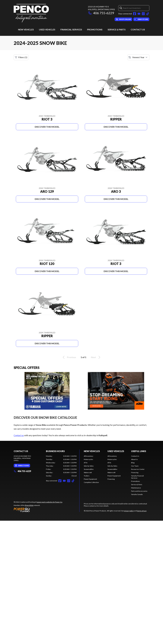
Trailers (86, 476)
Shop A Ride (29, 505)
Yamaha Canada (137, 494)
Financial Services (71, 29)
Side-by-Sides (89, 466)
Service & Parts (117, 29)
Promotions (94, 29)
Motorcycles (88, 459)
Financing (111, 479)
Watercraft (88, 472)
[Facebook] (134, 13)
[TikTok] (147, 13)
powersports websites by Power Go (49, 502)
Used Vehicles (47, 29)
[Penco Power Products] (31, 13)
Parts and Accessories (139, 491)
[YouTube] (139, 13)
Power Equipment (90, 479)
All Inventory (88, 456)
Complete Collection (91, 482)
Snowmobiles (89, 469)
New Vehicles (26, 29)
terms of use (141, 511)
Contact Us (138, 29)
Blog (132, 463)
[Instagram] (143, 13)
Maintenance (136, 488)
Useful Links (138, 451)
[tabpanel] (61, 466)
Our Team (135, 466)
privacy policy (129, 511)
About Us (134, 459)
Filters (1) (21, 57)
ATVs (86, 463)
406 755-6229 (101, 13)
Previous (69, 357)
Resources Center (138, 469)
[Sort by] (138, 57)
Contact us (19, 435)
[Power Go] (38, 510)
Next (96, 357)
